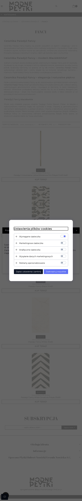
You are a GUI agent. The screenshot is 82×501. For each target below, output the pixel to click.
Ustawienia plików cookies (33, 228)
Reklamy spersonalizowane (32, 263)
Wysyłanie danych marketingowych (36, 256)
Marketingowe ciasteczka (31, 243)
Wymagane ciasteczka (29, 237)
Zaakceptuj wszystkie (56, 272)
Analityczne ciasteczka (29, 250)
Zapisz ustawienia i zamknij (28, 272)
